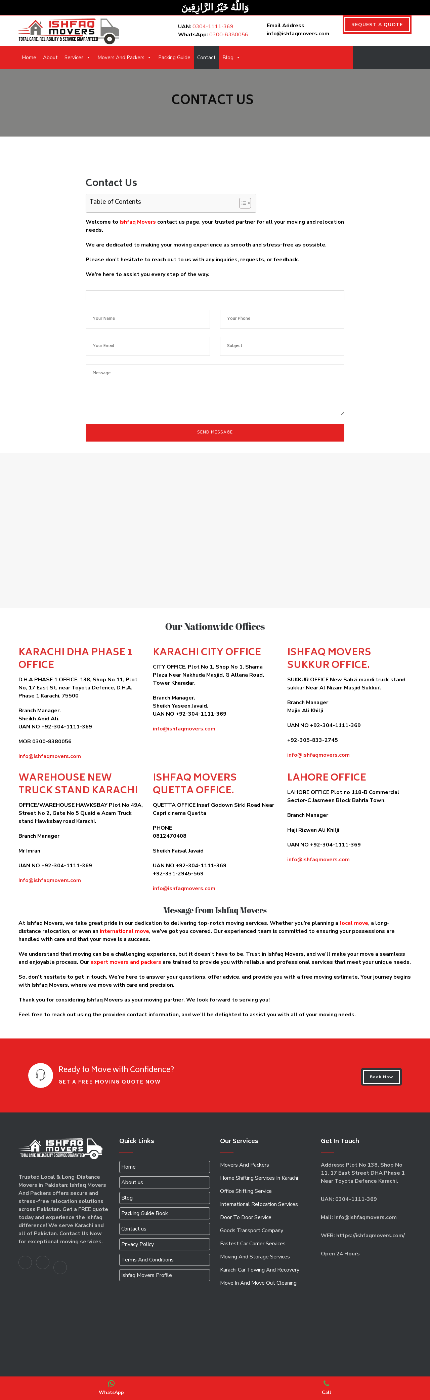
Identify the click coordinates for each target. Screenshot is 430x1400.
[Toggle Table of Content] (241, 203)
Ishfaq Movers (138, 222)
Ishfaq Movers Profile (146, 1275)
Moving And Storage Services (255, 1256)
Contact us (133, 1229)
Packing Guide (174, 57)
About (50, 57)
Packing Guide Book (144, 1213)
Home (29, 57)
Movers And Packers (124, 57)
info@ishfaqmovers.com (49, 756)
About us (132, 1182)
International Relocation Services (259, 1204)
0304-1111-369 (212, 26)
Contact (206, 57)
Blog (231, 57)
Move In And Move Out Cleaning (258, 1283)
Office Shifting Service (246, 1191)
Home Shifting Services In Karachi (259, 1178)
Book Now (381, 1077)
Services (77, 57)
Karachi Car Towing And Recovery (259, 1270)
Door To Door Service (245, 1217)
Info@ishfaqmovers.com (49, 880)
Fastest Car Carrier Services (253, 1243)
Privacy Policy (137, 1244)
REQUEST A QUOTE (377, 25)
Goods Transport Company (251, 1230)
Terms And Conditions (147, 1259)
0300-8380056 (228, 34)
